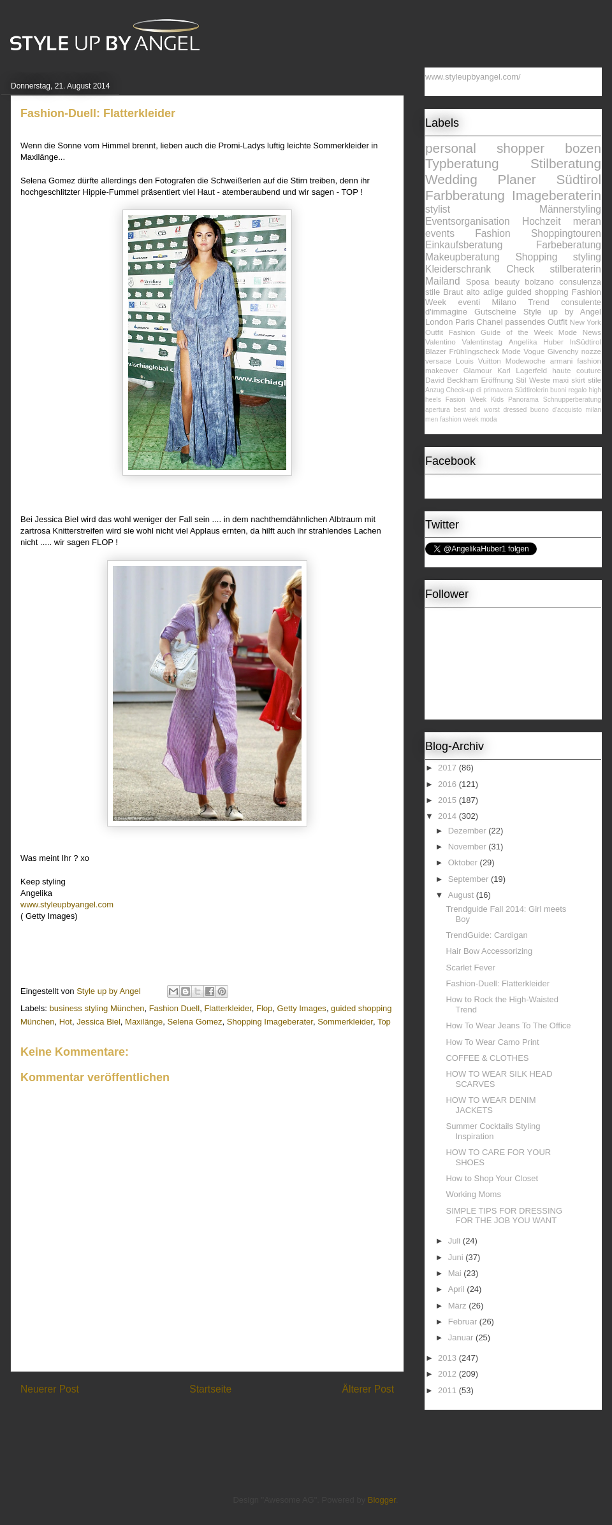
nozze (591, 351)
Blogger (382, 1500)
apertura (437, 409)
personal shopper (484, 148)
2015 (448, 800)
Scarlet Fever (470, 967)
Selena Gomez (195, 1021)
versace (438, 361)
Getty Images (301, 1008)
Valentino (440, 341)
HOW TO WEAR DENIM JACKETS (491, 1105)
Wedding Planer (480, 179)
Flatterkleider (227, 1008)
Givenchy (563, 351)
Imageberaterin (556, 195)
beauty (507, 282)
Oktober (464, 862)
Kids (497, 399)
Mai (456, 1273)
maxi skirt (569, 380)
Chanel (489, 322)
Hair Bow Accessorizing (489, 951)
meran (587, 221)
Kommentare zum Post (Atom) (230, 1422)
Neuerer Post (49, 1389)
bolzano (539, 282)
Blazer (435, 351)
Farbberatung (465, 195)
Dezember (468, 830)
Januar (462, 1337)
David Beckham (451, 380)
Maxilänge (144, 1021)
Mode (511, 351)
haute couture (576, 370)
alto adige (485, 292)
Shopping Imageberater (270, 1021)
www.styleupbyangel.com (66, 904)
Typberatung (462, 163)
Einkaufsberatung (463, 244)
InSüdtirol (585, 341)
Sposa (478, 282)
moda (489, 419)
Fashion (492, 233)
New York (585, 322)
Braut (453, 292)
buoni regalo (568, 390)
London (439, 322)
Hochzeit (541, 221)
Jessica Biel (98, 1021)
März (458, 1305)
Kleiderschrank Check (479, 269)
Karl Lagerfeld (522, 370)
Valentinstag (482, 341)
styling (587, 257)
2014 (448, 816)
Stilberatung (565, 163)
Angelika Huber (536, 341)
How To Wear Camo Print (492, 1042)
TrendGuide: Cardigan (486, 935)
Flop (264, 1008)
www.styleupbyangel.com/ (473, 77)
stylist (437, 209)
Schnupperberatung (572, 399)
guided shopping (538, 292)
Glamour (477, 370)
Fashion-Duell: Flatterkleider (498, 983)
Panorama (523, 399)
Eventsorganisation (467, 221)
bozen (583, 148)
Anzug (434, 390)
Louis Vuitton (478, 361)
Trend (538, 302)
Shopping (536, 257)
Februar (463, 1321)
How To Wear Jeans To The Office (508, 1025)
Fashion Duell (174, 1008)
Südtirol (578, 179)
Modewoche (526, 361)
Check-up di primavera (479, 390)
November (468, 846)
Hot (65, 1021)
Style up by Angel (562, 311)
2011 (448, 1390)
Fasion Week (466, 399)
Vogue (533, 351)
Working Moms (473, 1194)
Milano (504, 302)
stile (594, 380)
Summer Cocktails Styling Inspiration (493, 1131)
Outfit (434, 332)
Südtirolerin (531, 390)
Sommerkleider (345, 1021)
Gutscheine (495, 311)
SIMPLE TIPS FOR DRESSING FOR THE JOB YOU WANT (504, 1216)
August (462, 895)
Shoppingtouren (566, 233)
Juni (456, 1257)
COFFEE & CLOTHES (487, 1058)
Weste (539, 380)
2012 (448, 1374)
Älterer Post (368, 1389)
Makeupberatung (462, 257)
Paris (464, 322)
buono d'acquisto (556, 409)
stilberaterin (575, 269)
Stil (521, 380)
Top (384, 1021)
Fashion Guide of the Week (501, 332)
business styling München (97, 1008)
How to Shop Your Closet (492, 1178)
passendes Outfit (536, 322)
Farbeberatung (568, 244)
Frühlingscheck (474, 351)
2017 (448, 767)
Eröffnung (497, 380)
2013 (448, 1358)
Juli (455, 1240)
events (440, 233)
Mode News (579, 332)
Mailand (442, 281)
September (469, 879)
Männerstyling (570, 209)
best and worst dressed (490, 409)
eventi (469, 302)
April (457, 1289)
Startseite (210, 1389)
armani (561, 361)
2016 (448, 784)
